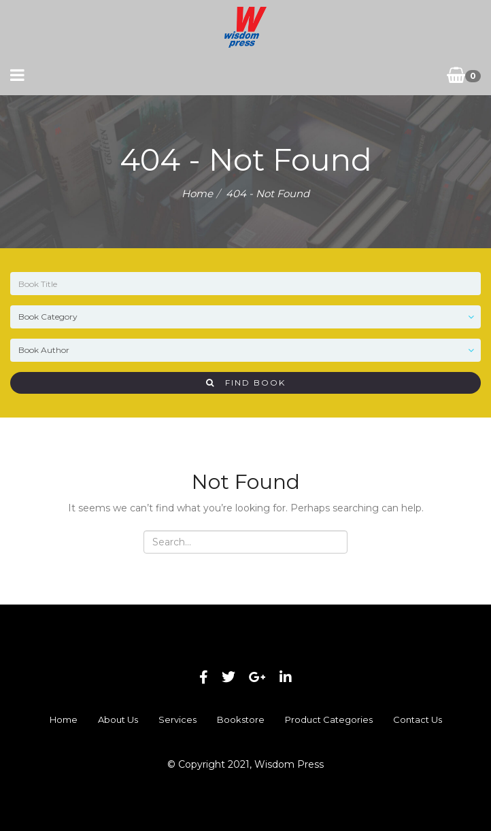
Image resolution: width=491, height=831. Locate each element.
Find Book (246, 382)
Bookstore (241, 719)
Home (197, 193)
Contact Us (417, 719)
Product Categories (329, 719)
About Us (118, 719)
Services (177, 719)
